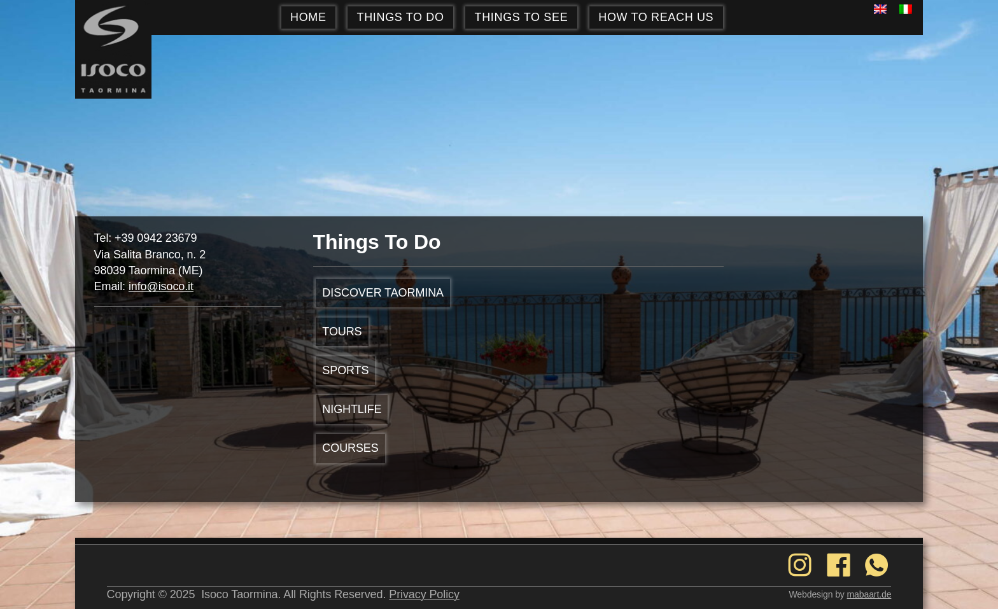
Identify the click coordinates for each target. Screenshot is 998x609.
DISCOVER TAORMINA (383, 292)
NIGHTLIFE (351, 409)
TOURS (342, 331)
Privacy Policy (424, 594)
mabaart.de (869, 594)
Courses (350, 448)
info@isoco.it (161, 286)
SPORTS (345, 370)
